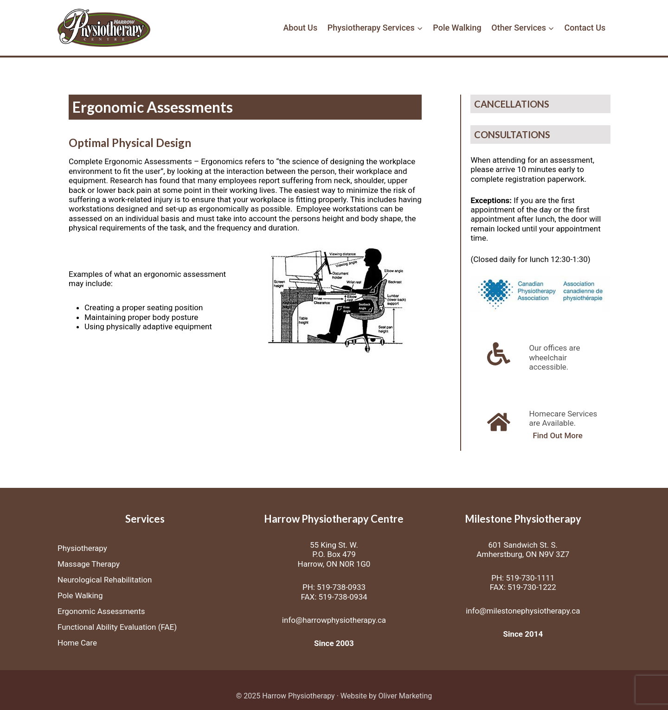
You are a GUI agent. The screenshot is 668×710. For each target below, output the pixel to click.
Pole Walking (457, 27)
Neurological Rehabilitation (105, 579)
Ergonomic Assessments (101, 611)
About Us (300, 27)
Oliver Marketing (405, 695)
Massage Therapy (89, 564)
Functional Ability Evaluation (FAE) (117, 627)
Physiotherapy (82, 548)
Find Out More (558, 436)
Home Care (77, 642)
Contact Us (585, 27)
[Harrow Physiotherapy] (104, 28)
